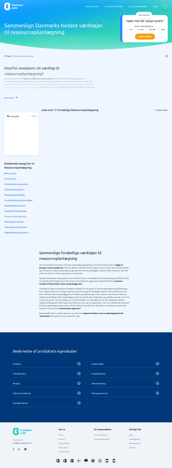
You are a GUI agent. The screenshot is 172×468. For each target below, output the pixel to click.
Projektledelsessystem (15, 205)
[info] (167, 56)
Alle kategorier (135, 443)
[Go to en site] (100, 461)
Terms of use (64, 447)
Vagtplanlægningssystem (16, 232)
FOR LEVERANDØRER (138, 6)
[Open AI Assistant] (25, 449)
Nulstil (34, 116)
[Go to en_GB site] (93, 461)
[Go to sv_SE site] (58, 461)
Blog (131, 435)
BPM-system (10, 173)
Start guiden (145, 36)
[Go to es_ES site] (114, 461)
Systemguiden (134, 439)
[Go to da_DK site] (65, 461)
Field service (10, 178)
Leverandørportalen (102, 439)
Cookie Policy (64, 452)
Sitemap (132, 447)
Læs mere (11, 97)
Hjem (9, 56)
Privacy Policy (64, 443)
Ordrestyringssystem (14, 189)
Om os (61, 435)
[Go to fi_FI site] (79, 461)
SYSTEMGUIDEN (92, 6)
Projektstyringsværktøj (15, 211)
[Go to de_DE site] (86, 461)
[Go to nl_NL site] (107, 461)
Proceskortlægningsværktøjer (18, 200)
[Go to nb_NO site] (72, 461)
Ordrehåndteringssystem (16, 184)
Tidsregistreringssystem (15, 227)
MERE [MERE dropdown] (155, 6)
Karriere (62, 439)
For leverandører (100, 435)
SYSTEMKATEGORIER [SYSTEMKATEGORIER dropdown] (114, 6)
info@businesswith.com (22, 443)
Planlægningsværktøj (14, 194)
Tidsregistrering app (14, 221)
